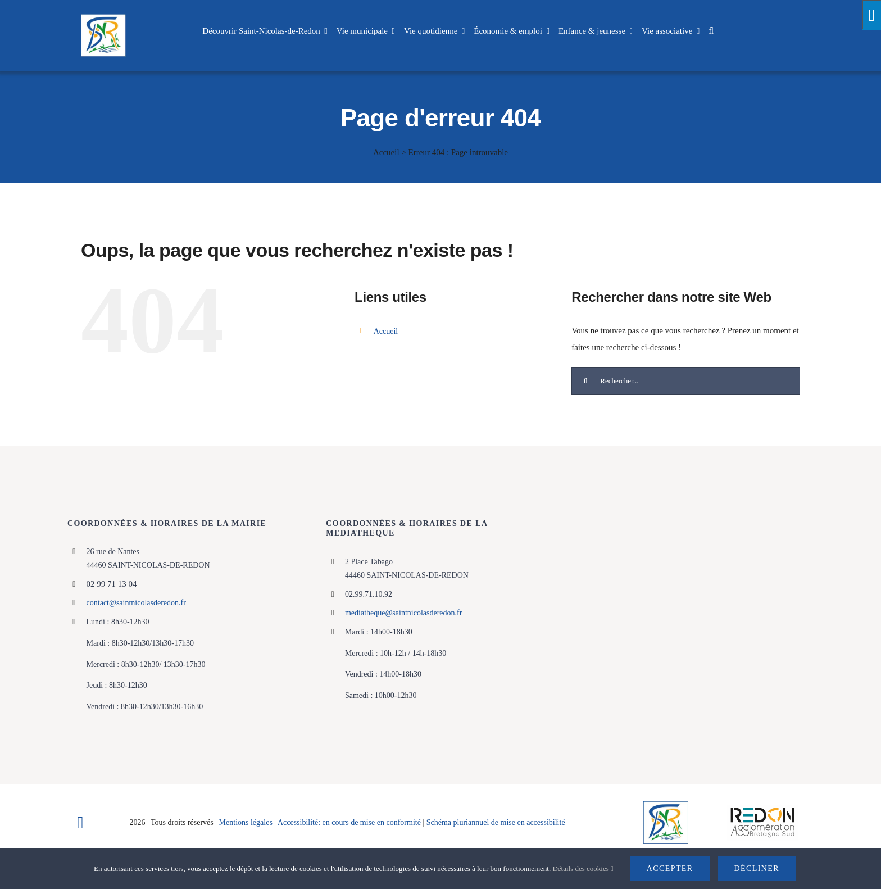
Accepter (670, 868)
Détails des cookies (582, 868)
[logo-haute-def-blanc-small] (762, 808)
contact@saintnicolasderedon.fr (136, 602)
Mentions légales (246, 822)
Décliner (756, 868)
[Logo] (665, 805)
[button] (711, 31)
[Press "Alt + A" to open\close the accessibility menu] (871, 15)
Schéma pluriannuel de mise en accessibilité (495, 822)
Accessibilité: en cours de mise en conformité (350, 822)
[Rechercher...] (685, 381)
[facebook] (80, 823)
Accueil (386, 152)
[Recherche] (585, 381)
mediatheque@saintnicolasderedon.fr (403, 613)
